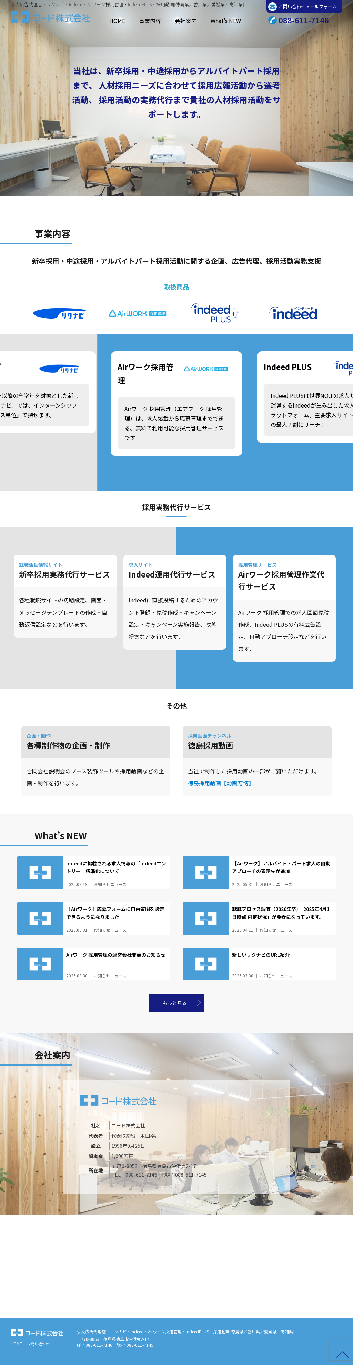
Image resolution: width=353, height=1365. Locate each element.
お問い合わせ (38, 1343)
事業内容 (150, 21)
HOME (117, 21)
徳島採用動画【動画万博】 (221, 783)
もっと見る (175, 1003)
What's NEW (226, 21)
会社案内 (186, 21)
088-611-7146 (304, 20)
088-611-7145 (191, 1174)
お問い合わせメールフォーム (308, 6)
